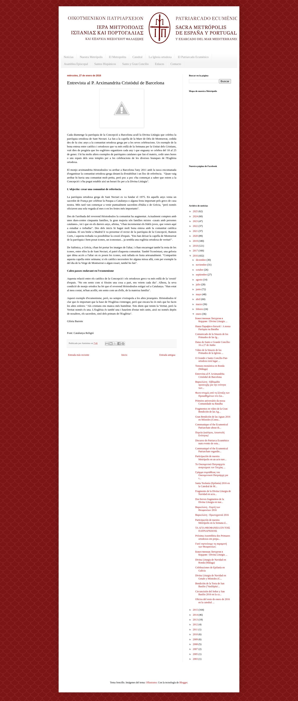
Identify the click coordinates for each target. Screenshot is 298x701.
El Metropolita (117, 57)
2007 (196, 649)
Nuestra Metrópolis (91, 57)
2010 (196, 634)
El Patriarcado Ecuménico (193, 57)
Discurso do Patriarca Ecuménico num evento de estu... (212, 442)
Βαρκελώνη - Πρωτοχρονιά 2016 (212, 514)
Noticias (69, 57)
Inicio (124, 354)
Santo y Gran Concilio (135, 64)
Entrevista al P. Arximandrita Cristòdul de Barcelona (209, 375)
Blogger (183, 682)
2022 (196, 226)
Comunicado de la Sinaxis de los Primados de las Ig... (211, 336)
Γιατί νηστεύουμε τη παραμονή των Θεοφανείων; (211, 545)
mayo (199, 294)
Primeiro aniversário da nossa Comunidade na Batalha (210, 402)
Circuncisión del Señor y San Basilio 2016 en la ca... (210, 593)
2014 (196, 614)
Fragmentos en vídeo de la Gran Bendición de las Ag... (211, 410)
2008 (196, 644)
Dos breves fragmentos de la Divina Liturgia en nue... (209, 501)
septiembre (202, 274)
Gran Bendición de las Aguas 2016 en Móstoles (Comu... (212, 418)
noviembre (201, 264)
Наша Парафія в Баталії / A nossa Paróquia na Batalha (213, 328)
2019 (196, 240)
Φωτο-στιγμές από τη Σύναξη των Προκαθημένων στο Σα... (212, 394)
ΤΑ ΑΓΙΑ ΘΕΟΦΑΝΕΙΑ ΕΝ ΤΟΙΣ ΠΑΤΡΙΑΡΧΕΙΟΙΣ (212, 529)
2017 (196, 250)
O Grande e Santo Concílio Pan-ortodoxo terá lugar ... (211, 359)
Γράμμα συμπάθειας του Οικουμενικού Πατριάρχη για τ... (211, 475)
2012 (196, 624)
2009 (196, 639)
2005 (196, 654)
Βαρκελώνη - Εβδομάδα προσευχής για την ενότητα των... (210, 384)
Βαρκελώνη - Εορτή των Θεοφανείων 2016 (207, 509)
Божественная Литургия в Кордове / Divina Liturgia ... (211, 320)
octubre (200, 269)
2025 (196, 211)
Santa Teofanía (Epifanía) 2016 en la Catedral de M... (212, 485)
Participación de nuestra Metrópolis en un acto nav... (211, 458)
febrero (200, 309)
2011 (196, 629)
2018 (196, 245)
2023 (196, 221)
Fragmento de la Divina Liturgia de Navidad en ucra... (213, 493)
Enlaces (159, 64)
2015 (196, 609)
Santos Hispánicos (105, 64)
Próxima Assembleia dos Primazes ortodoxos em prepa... (212, 537)
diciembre (201, 259)
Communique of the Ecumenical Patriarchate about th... (211, 426)
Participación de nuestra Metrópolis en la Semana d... (211, 521)
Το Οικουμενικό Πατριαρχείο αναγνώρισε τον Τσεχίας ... (210, 466)
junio (199, 289)
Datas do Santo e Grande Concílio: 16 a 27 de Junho (212, 344)
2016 (196, 255)
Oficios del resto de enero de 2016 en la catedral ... (212, 601)
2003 (196, 658)
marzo (199, 304)
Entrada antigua (167, 354)
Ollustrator (151, 682)
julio (198, 284)
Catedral (137, 57)
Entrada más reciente (78, 354)
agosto (199, 279)
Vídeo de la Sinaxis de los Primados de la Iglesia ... (209, 351)
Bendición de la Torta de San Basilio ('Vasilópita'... (209, 585)
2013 (196, 619)
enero (199, 313)
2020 (196, 235)
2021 (196, 231)
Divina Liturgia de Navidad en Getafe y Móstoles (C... (210, 577)
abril (198, 299)
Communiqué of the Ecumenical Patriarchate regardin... (211, 450)
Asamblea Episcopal (76, 64)
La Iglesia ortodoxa (160, 57)
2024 (196, 216)
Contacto (175, 64)
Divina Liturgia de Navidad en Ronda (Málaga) (210, 561)
